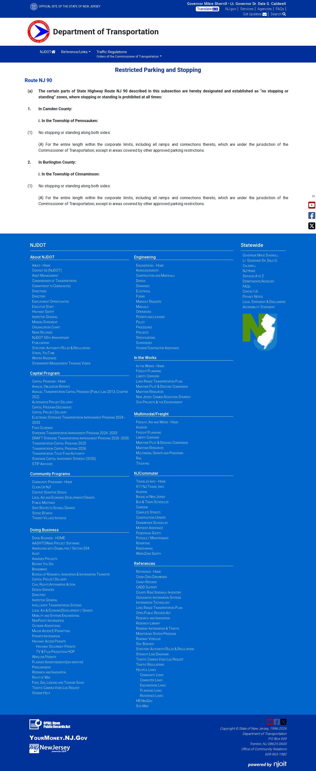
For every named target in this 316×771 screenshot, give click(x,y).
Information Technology (153, 602)
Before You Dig (43, 564)
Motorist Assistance (149, 528)
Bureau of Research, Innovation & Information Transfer (71, 574)
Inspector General (45, 317)
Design (140, 281)
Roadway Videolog (148, 639)
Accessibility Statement (259, 307)
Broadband (39, 569)
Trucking (142, 463)
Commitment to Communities (51, 286)
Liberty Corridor (147, 376)
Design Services (43, 590)
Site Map (142, 706)
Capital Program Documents (51, 407)
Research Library (148, 623)
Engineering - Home (150, 265)
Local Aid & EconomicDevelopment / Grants (62, 610)
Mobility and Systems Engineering (55, 616)
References (144, 563)
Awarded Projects (44, 559)
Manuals (142, 307)
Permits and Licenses (150, 317)
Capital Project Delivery (49, 412)
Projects (142, 332)
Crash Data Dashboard (151, 577)
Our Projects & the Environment (159, 402)
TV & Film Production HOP (55, 652)
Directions (39, 291)
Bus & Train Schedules (152, 502)
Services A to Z (253, 276)
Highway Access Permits (49, 641)
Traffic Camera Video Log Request (55, 688)
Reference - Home (148, 572)
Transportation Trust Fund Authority (58, 453)
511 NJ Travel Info (150, 487)
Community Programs (50, 473)
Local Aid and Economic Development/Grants (63, 497)
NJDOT (48, 52)
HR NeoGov (144, 701)
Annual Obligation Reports (51, 386)
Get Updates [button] (255, 14)
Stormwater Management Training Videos (61, 363)
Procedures (144, 327)
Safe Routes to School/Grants (53, 508)
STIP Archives (42, 464)
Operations (143, 312)
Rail (139, 458)
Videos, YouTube (43, 353)
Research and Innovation (49, 672)
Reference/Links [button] (74, 52)
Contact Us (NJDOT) (47, 270)
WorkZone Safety (148, 554)
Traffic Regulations (150, 664)
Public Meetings (43, 503)
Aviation (141, 427)
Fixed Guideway (42, 428)
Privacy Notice (253, 297)
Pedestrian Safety (148, 533)
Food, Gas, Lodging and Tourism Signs (58, 683)
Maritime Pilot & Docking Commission (162, 386)
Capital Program (45, 373)
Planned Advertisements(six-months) (57, 662)
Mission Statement (45, 322)
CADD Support (146, 587)
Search (278, 14)
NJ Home (249, 271)
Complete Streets (148, 512)
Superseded (144, 343)
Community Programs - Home (52, 482)
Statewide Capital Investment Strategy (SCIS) (64, 459)
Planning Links (151, 690)
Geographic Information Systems (158, 598)
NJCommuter (146, 473)
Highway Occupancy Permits (55, 646)
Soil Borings (145, 644)
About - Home (41, 265)
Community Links (151, 675)
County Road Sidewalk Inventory (158, 592)
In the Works (145, 357)
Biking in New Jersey (150, 497)
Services (247, 9)
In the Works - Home (150, 366)
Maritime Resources (149, 392)
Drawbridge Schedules (152, 523)
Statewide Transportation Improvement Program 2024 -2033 (74, 433)
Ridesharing (144, 548)
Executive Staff (43, 307)
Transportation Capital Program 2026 (59, 448)
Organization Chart (46, 327)
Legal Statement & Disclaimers (264, 302)
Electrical (143, 291)
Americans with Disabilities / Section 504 (60, 548)
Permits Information (46, 636)
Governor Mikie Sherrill (260, 255)
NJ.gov (230, 9)
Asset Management (45, 276)
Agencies (264, 9)
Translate (207, 9)
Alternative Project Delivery (52, 402)
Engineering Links (153, 685)
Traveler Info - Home (151, 481)
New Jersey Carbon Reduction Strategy (163, 397)
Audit (36, 554)
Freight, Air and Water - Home (157, 422)
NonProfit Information (48, 620)
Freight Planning (148, 371)
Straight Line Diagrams (152, 654)
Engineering (145, 257)
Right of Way (41, 677)
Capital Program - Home (49, 381)
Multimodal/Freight (151, 414)
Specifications (145, 338)
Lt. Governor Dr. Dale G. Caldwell (258, 3)
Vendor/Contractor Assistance (157, 348)
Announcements (147, 270)
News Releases (42, 332)
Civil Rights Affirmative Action (53, 584)
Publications (40, 343)
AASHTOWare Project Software (55, 543)
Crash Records (146, 582)
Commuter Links (151, 680)
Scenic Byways (42, 513)
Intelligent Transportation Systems (56, 605)
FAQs (280, 9)
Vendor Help (41, 693)
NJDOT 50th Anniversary (50, 338)
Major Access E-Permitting (51, 631)
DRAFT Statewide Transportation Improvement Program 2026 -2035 (80, 438)
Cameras (142, 507)
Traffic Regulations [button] (128, 54)
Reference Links (151, 696)
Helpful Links (146, 670)
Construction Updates (151, 517)
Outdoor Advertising (46, 626)
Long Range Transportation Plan (159, 381)
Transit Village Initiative (49, 518)
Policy (140, 322)
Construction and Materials (155, 276)
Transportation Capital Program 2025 (59, 443)
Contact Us (250, 291)
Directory (39, 296)
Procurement (41, 667)
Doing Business (44, 530)
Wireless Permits (44, 657)
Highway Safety (43, 312)
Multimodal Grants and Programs (159, 453)
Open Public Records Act (153, 613)
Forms (140, 296)
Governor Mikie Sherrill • (208, 3)
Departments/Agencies (258, 281)
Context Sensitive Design (49, 492)
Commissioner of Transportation (54, 281)
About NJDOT (42, 257)
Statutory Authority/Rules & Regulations (61, 348)
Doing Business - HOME (48, 538)
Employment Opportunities (50, 301)
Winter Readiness (44, 358)
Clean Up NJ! (41, 487)
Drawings (142, 286)
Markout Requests (148, 301)
